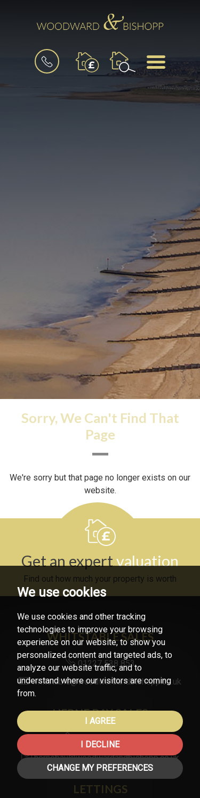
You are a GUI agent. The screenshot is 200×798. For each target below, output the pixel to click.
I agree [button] (100, 721)
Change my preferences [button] (100, 768)
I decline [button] (100, 744)
